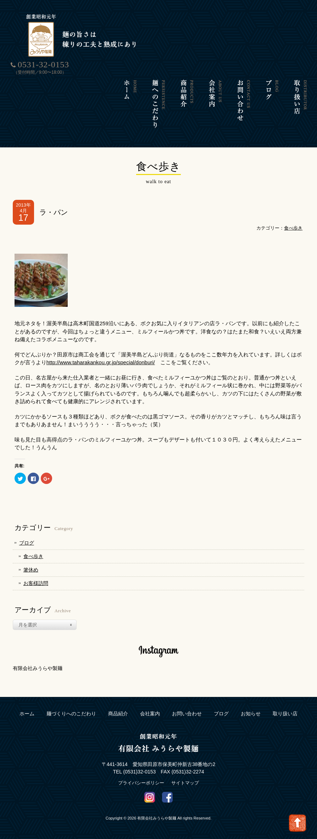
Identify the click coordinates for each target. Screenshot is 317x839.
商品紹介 (118, 713)
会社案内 (150, 713)
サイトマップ (185, 782)
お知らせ (251, 713)
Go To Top (297, 823)
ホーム (27, 713)
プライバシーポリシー (141, 782)
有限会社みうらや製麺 (37, 668)
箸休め (30, 570)
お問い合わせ (187, 713)
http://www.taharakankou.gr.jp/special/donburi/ (100, 362)
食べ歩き (293, 228)
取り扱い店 (285, 713)
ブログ (26, 543)
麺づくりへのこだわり (71, 713)
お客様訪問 (35, 583)
